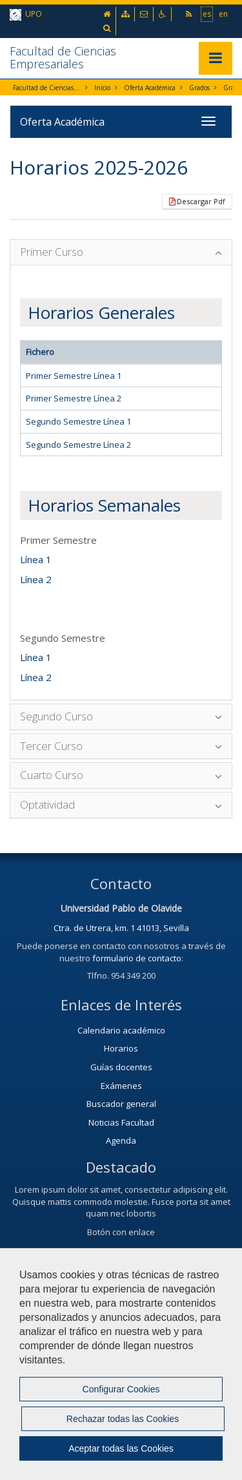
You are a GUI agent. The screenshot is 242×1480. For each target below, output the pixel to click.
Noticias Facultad (121, 1122)
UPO (26, 14)
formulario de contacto (136, 958)
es (207, 13)
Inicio (102, 87)
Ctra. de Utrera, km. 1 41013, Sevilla (121, 928)
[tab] (121, 252)
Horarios (121, 1048)
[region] (121, 1364)
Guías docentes (121, 1067)
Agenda (121, 1140)
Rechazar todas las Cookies (122, 1419)
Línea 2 (36, 579)
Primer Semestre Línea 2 (73, 398)
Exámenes (121, 1085)
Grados (199, 87)
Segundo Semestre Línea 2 (78, 444)
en (223, 13)
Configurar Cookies (121, 1389)
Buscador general (121, 1104)
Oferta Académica (150, 87)
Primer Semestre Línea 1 (73, 375)
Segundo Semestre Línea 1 (78, 421)
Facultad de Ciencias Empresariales (63, 57)
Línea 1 (36, 559)
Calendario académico (121, 1030)
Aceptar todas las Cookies (121, 1448)
